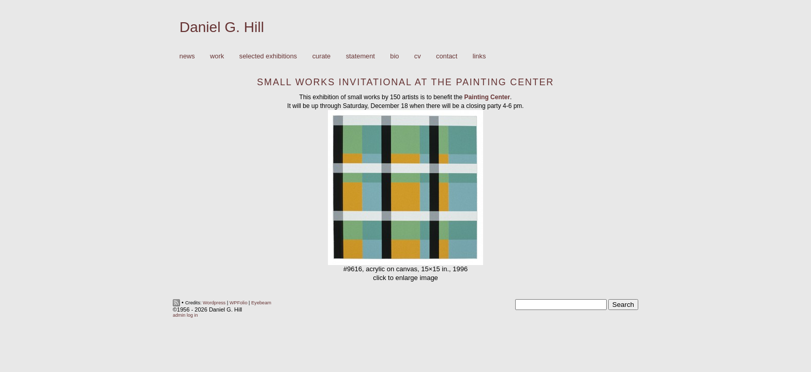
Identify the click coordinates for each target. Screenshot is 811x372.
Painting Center (487, 97)
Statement (360, 56)
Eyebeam (261, 302)
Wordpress (214, 302)
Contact (446, 56)
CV (417, 56)
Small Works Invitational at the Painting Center (405, 82)
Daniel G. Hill (221, 27)
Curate (321, 56)
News (187, 56)
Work (214, 56)
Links (479, 56)
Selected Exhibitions (268, 56)
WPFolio (239, 302)
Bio (394, 56)
